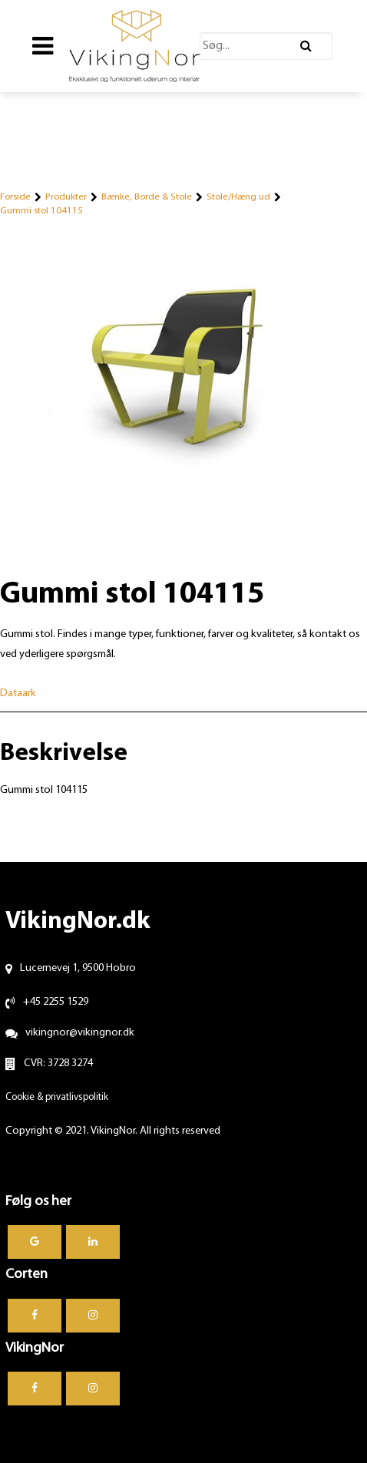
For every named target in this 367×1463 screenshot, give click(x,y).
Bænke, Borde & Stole (146, 197)
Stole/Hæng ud (238, 197)
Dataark (18, 693)
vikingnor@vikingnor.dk (79, 1033)
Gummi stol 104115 (41, 211)
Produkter (66, 197)
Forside (15, 197)
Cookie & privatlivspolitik (56, 1097)
